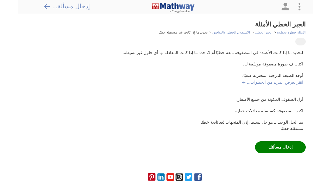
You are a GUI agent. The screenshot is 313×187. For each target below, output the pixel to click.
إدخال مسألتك (262, 147)
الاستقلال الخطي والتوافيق (213, 32)
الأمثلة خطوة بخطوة (273, 32)
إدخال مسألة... (48, 6)
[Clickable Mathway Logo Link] (155, 8)
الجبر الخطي (246, 32)
